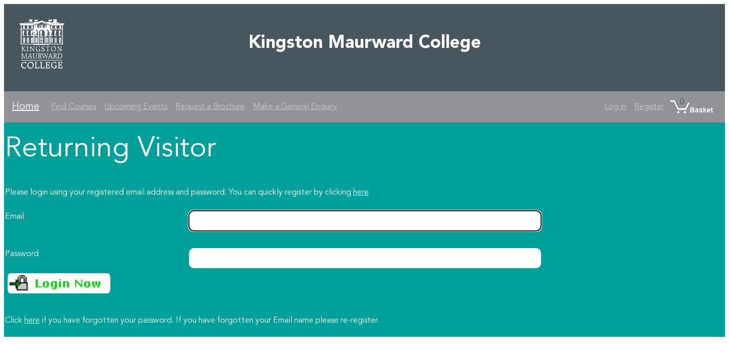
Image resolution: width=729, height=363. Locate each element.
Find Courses (73, 107)
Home (25, 107)
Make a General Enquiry (295, 107)
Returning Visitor (110, 149)
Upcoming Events (135, 107)
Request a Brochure (210, 107)
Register (649, 107)
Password (22, 254)
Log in (615, 107)
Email (14, 217)
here (361, 193)
